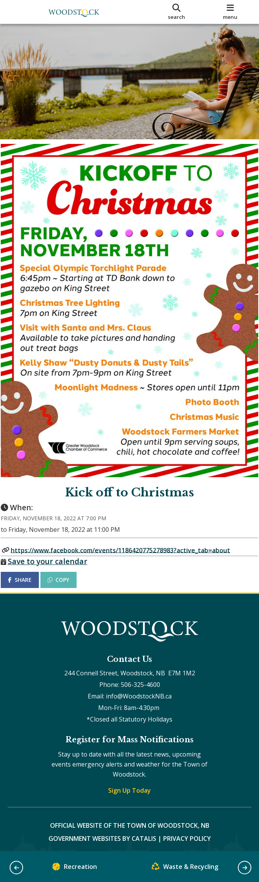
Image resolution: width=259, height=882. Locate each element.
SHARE (26, 568)
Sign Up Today (129, 786)
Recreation (74, 868)
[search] (177, 12)
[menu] (230, 12)
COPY (66, 568)
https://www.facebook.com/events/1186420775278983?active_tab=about (127, 539)
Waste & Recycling (185, 868)
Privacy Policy (187, 834)
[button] (16, 867)
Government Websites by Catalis (102, 834)
